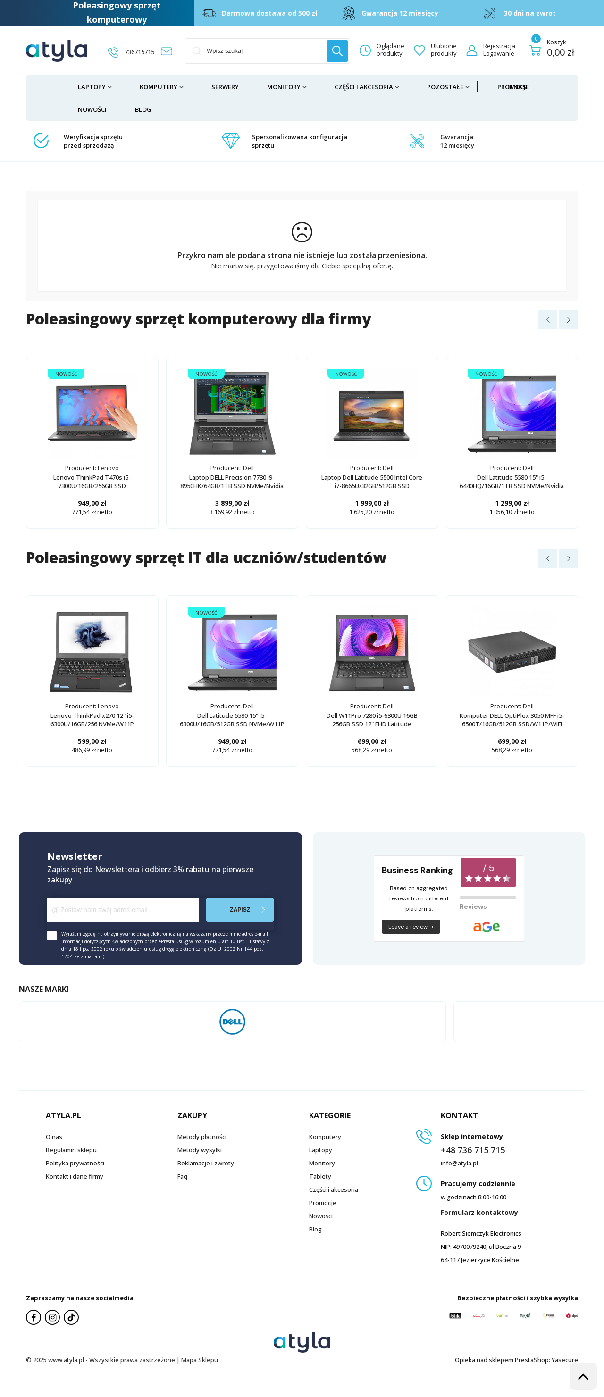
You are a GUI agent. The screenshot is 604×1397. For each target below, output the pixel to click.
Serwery (225, 87)
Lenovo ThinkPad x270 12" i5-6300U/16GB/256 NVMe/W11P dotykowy (92, 724)
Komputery (158, 87)
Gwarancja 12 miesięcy (399, 12)
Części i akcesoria (364, 87)
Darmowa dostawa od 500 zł (269, 12)
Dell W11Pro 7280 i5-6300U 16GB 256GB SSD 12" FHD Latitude (372, 719)
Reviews (473, 906)
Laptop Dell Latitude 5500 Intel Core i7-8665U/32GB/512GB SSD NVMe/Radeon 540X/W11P (371, 486)
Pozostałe (445, 87)
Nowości (92, 109)
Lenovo (108, 468)
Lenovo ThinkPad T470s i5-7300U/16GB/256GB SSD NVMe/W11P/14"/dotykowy (92, 486)
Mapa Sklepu (199, 1359)
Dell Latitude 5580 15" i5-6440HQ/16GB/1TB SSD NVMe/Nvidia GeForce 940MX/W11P (512, 486)
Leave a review (411, 926)
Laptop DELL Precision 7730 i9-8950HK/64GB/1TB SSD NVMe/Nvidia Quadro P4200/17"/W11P (232, 486)
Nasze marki (44, 989)
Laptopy (92, 87)
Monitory (284, 87)
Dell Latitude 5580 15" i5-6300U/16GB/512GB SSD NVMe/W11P (232, 719)
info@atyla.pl (459, 1163)
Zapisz (240, 909)
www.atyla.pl (66, 1359)
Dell (248, 468)
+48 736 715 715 (473, 1150)
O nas (516, 87)
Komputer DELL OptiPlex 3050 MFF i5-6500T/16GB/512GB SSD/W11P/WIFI (512, 719)
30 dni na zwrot (530, 12)
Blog (143, 109)
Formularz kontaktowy (479, 1212)
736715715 (139, 52)
